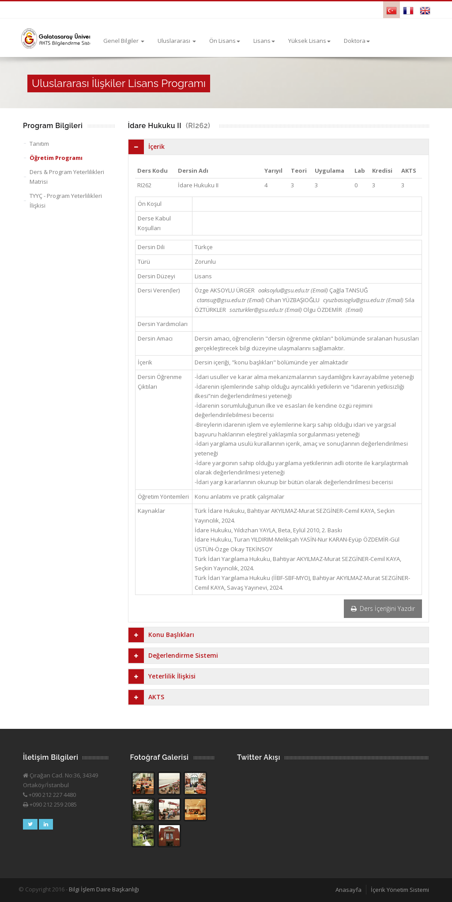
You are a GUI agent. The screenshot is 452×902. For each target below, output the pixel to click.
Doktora (357, 41)
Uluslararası (177, 41)
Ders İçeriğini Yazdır (383, 608)
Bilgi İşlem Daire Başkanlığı (104, 889)
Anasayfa (348, 890)
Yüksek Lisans (309, 41)
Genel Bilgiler (123, 41)
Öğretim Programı (56, 158)
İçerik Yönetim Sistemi (400, 890)
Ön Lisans (224, 41)
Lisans (264, 41)
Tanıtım (39, 144)
